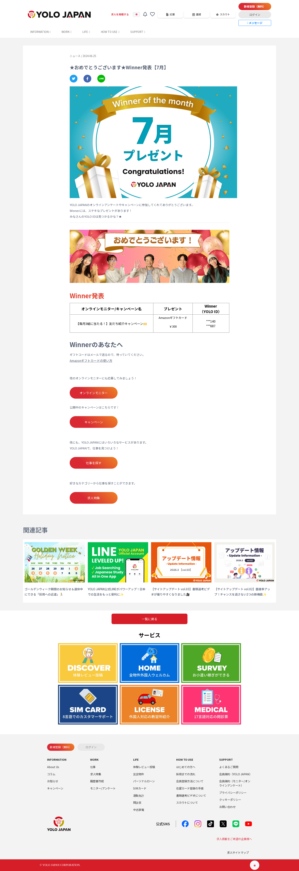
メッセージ (254, 23)
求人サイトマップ (238, 852)
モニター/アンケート (103, 788)
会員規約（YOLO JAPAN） (235, 774)
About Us (53, 767)
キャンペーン (93, 422)
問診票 (137, 802)
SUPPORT (137, 32)
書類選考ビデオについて (191, 795)
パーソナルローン (144, 781)
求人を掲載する (120, 14)
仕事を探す (93, 462)
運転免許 (138, 795)
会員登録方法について (189, 781)
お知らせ (52, 781)
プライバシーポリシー (232, 792)
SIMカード (139, 788)
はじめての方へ (185, 767)
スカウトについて (187, 802)
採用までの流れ (185, 774)
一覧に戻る (149, 619)
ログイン (254, 15)
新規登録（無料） (255, 6)
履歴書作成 (97, 781)
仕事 (93, 767)
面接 (196, 14)
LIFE (86, 32)
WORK (66, 32)
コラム (51, 774)
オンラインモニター (94, 392)
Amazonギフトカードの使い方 (91, 360)
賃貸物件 (138, 774)
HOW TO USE (110, 32)
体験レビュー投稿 (144, 767)
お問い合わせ (227, 807)
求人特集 (93, 498)
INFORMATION (40, 32)
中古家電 (138, 810)
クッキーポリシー (230, 799)
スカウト (223, 14)
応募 (170, 14)
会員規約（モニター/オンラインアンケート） (234, 783)
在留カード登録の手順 (189, 788)
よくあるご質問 (228, 767)
